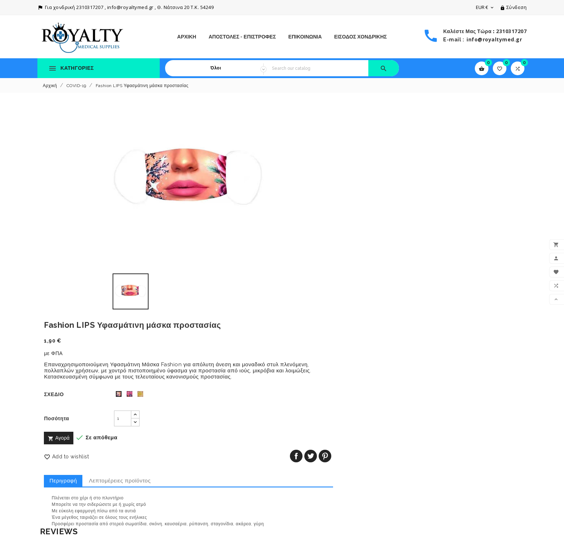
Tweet (498, 240)
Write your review (68, 347)
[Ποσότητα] (345, 202)
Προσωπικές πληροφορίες (318, 456)
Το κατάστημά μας (184, 523)
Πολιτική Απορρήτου (187, 472)
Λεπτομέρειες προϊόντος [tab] (363, 264)
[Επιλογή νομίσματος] (485, 7)
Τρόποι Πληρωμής (184, 503)
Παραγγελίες (302, 467)
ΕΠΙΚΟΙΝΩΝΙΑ (305, 37)
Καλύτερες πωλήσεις (62, 460)
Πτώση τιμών (53, 440)
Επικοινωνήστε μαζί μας (191, 513)
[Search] (317, 68)
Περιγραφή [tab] (306, 264)
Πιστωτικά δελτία (307, 477)
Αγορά (302, 222)
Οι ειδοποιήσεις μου (311, 507)
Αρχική (186, 37)
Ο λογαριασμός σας (318, 443)
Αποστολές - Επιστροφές (242, 37)
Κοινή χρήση (484, 240)
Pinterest (513, 240)
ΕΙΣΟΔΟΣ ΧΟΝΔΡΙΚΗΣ (360, 37)
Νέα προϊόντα (53, 450)
